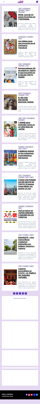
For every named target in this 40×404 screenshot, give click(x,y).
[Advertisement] (20, 363)
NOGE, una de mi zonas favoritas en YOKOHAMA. (26, 17)
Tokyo (27, 66)
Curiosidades (21, 10)
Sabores (24, 151)
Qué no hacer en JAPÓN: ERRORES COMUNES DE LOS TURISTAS (26, 217)
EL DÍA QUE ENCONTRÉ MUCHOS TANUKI (26, 101)
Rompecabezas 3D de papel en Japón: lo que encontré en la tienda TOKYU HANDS (27, 73)
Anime (24, 120)
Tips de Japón (21, 12)
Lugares (27, 10)
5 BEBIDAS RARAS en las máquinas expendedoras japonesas (26, 157)
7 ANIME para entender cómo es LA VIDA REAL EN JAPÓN (26, 128)
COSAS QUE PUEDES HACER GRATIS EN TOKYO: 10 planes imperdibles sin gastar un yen (27, 187)
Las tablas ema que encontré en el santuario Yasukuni (26, 45)
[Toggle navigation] (4, 2)
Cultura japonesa (26, 8)
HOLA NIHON (7, 399)
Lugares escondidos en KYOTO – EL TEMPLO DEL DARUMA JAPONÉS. (27, 277)
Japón (20, 8)
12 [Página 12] (22, 298)
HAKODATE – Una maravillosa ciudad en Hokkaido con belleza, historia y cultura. (26, 247)
